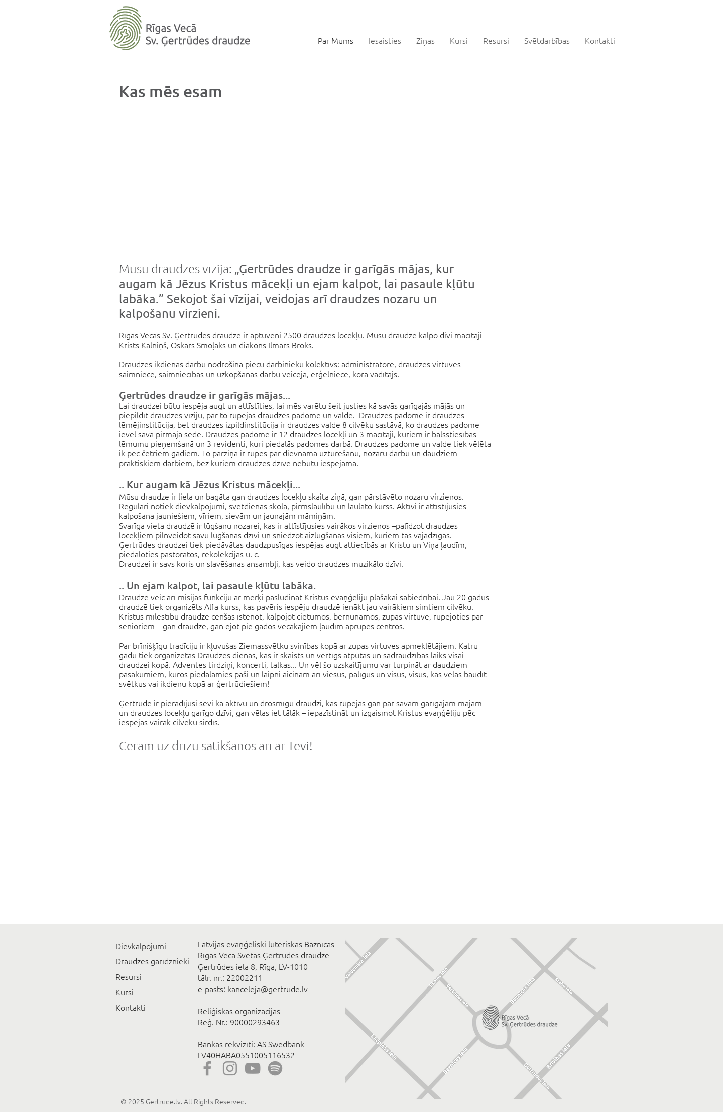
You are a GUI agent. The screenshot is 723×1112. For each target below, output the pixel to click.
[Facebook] (207, 1068)
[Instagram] (229, 1068)
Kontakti (130, 1007)
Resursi (128, 976)
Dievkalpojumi (140, 945)
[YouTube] (252, 1068)
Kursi (124, 991)
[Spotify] (275, 1068)
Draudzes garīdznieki (152, 960)
